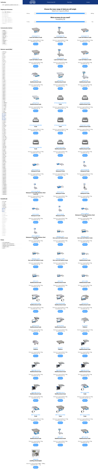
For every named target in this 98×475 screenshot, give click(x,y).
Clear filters (69, 2)
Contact (88, 2)
